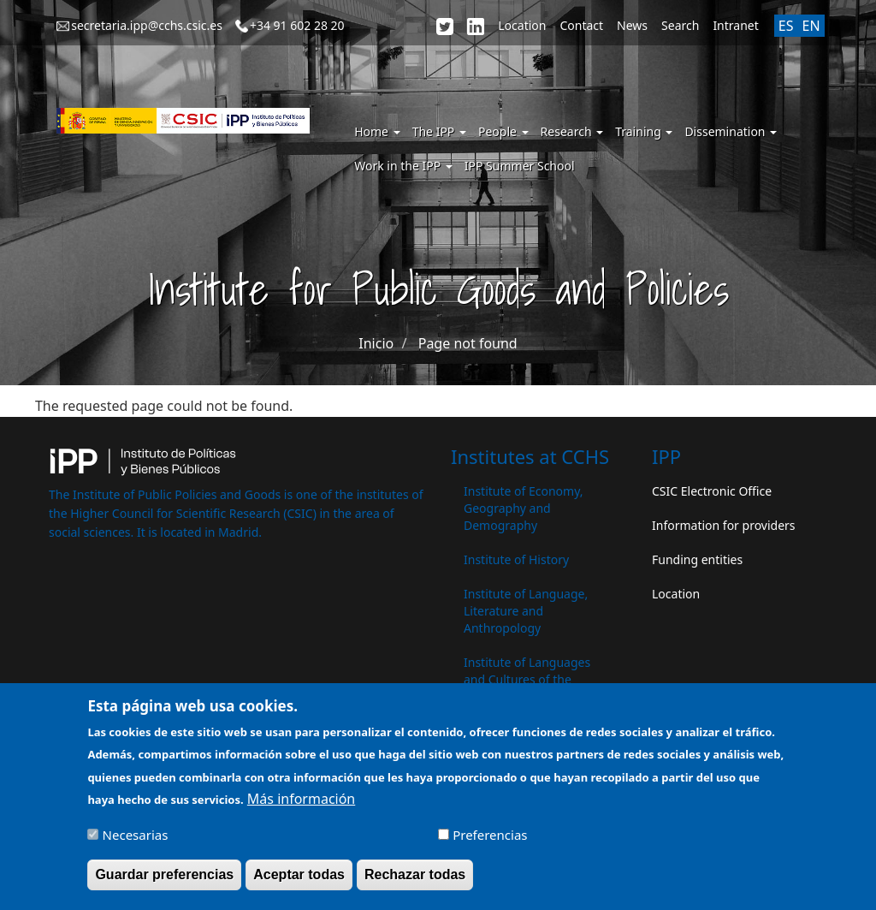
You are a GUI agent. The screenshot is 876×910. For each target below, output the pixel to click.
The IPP (439, 131)
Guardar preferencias (164, 881)
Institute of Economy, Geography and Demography (523, 508)
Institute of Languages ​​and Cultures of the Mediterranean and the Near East (529, 688)
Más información (301, 805)
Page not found (468, 343)
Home (377, 131)
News (632, 25)
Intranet (735, 25)
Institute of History (516, 559)
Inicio (376, 343)
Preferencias (490, 841)
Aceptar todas (299, 881)
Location (522, 25)
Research (572, 131)
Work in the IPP (403, 166)
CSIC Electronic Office (712, 491)
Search (680, 25)
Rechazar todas (414, 881)
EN (811, 25)
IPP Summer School (520, 166)
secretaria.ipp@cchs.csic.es (146, 25)
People (503, 131)
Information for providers (724, 525)
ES (786, 25)
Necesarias (136, 841)
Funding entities (697, 559)
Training (643, 131)
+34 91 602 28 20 (297, 25)
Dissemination (730, 131)
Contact (581, 25)
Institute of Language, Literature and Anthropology (526, 611)
